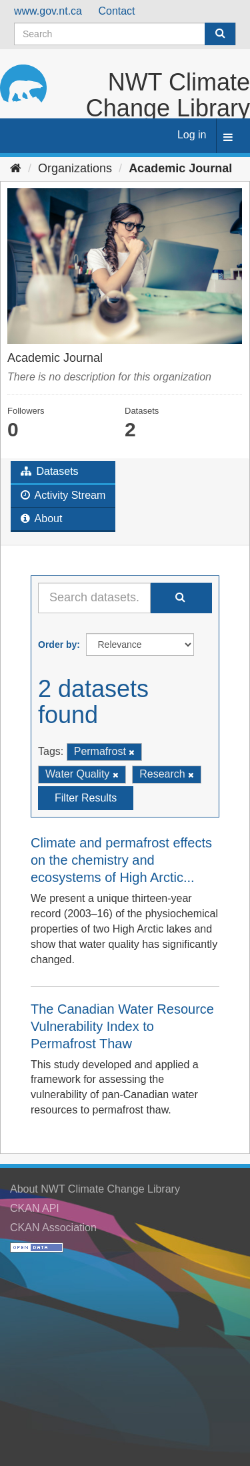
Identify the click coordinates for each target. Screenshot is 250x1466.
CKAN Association (53, 1227)
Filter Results (86, 798)
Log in (192, 134)
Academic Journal (180, 168)
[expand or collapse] (228, 138)
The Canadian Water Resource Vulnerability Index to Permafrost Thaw (122, 1026)
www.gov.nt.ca (48, 11)
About (41, 518)
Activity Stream (63, 495)
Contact (116, 11)
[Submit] (220, 34)
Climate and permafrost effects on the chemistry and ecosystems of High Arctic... (121, 860)
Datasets (50, 471)
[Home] (15, 168)
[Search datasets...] (94, 598)
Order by (57, 644)
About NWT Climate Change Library (95, 1189)
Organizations (75, 168)
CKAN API (34, 1208)
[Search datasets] (125, 34)
